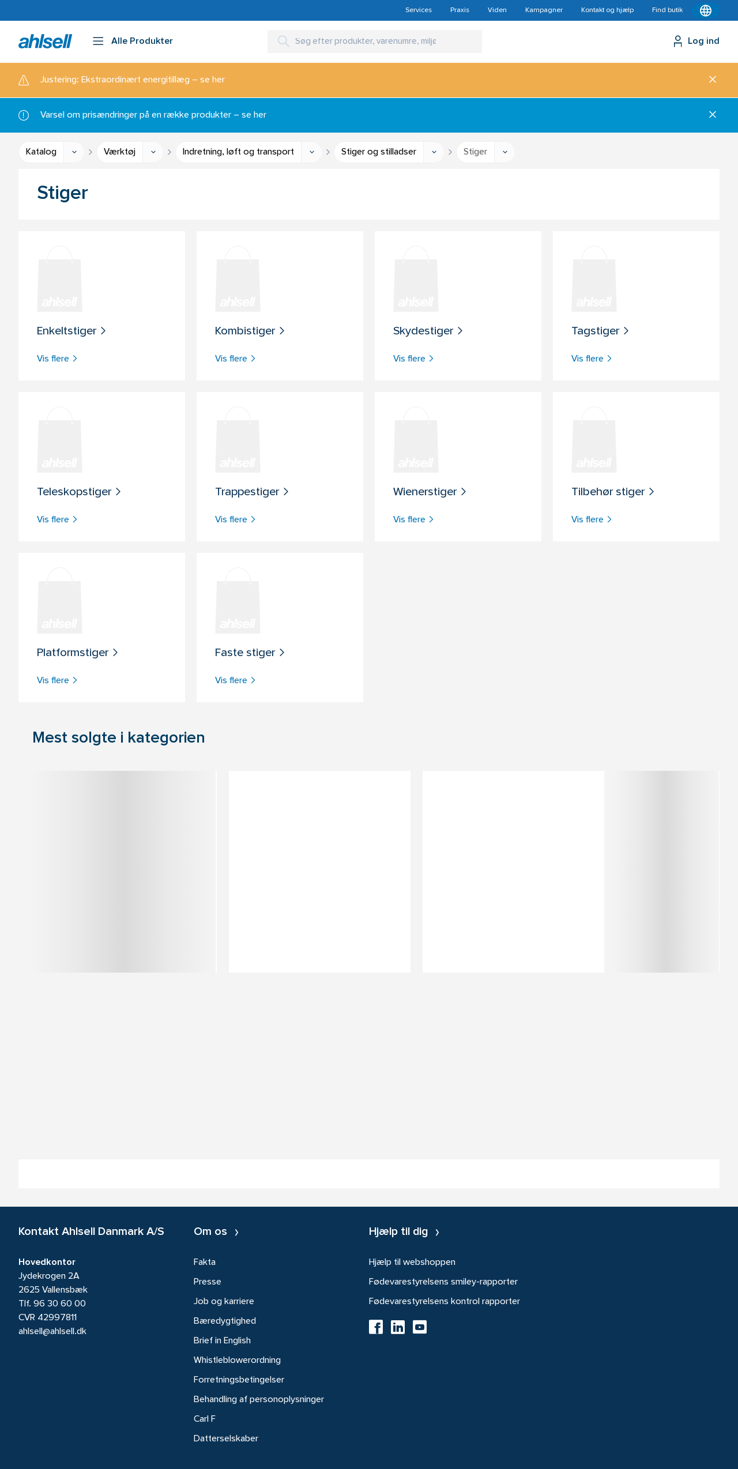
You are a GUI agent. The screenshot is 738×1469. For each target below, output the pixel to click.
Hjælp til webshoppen (412, 1263)
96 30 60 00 (59, 1304)
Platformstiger (78, 653)
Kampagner (544, 10)
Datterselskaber (226, 1439)
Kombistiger (250, 332)
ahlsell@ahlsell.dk (52, 1332)
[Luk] (708, 80)
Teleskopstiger (79, 493)
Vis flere (57, 359)
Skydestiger (428, 332)
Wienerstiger (430, 493)
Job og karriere (224, 1302)
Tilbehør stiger (613, 493)
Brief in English (222, 1341)
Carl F (205, 1419)
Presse (207, 1282)
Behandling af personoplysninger (259, 1400)
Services (418, 10)
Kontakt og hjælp (607, 10)
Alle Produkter (142, 41)
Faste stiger (250, 653)
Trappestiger (252, 493)
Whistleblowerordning (237, 1361)
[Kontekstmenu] (706, 10)
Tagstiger (600, 332)
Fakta (205, 1263)
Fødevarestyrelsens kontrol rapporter (444, 1302)
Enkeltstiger (72, 332)
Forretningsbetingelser (239, 1380)
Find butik (667, 10)
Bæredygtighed (225, 1321)
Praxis (459, 10)
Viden (497, 10)
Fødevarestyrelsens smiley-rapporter (443, 1282)
